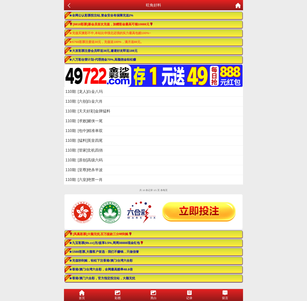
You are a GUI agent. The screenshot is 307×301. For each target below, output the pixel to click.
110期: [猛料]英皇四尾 (84, 140)
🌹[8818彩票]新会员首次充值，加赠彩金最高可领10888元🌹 (111, 24)
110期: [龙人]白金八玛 (84, 92)
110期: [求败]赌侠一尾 (84, 121)
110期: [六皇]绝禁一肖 (84, 180)
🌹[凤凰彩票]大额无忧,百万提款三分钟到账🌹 (100, 234)
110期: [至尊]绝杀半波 (84, 170)
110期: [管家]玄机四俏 (84, 150)
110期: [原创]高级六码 (84, 160)
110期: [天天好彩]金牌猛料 (87, 111)
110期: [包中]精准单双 (84, 131)
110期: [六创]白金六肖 (84, 101)
